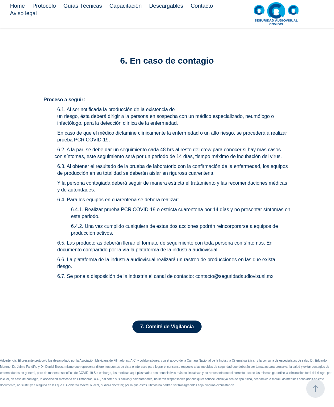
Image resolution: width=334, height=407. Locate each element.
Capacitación (126, 6)
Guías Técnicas (82, 6)
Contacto (202, 6)
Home (17, 6)
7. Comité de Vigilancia (167, 326)
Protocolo (44, 6)
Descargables (166, 6)
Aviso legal (23, 13)
